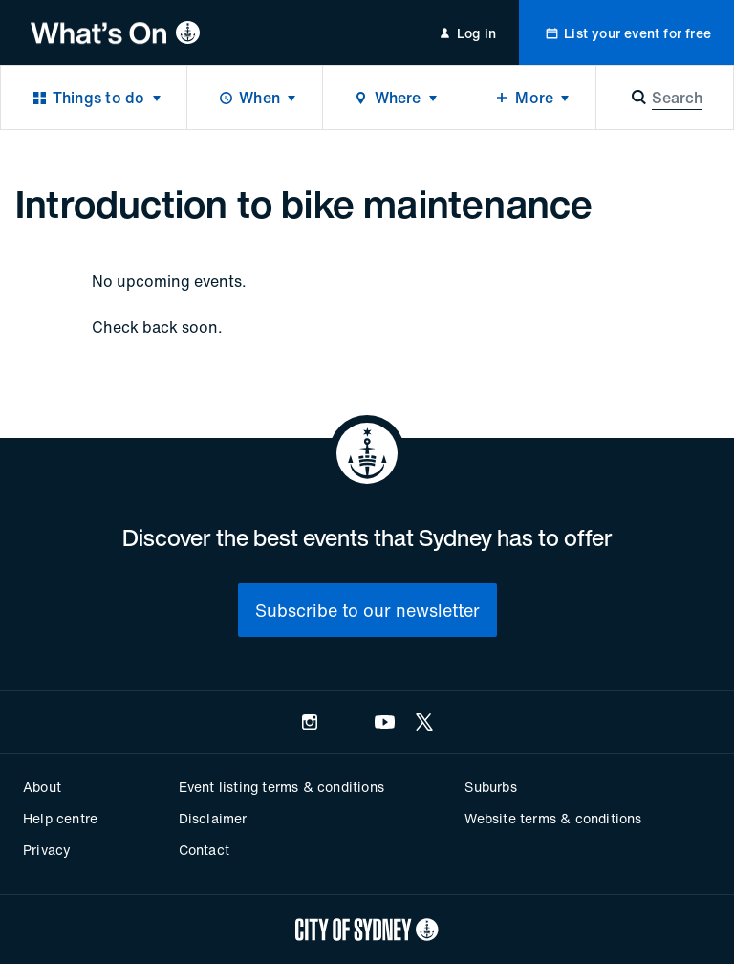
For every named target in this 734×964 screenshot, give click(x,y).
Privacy (47, 850)
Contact (204, 850)
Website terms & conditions (552, 818)
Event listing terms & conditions (281, 787)
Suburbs (490, 787)
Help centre (60, 818)
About (42, 787)
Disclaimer (213, 818)
